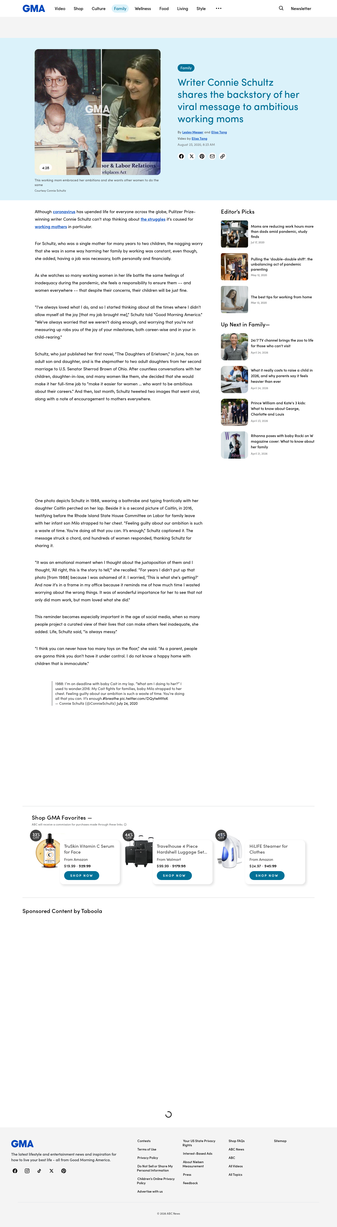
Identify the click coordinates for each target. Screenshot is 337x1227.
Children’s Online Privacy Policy (156, 1180)
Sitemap (280, 1140)
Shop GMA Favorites (59, 817)
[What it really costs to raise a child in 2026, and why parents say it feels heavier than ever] (268, 379)
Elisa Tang (219, 132)
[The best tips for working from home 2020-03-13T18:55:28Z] (268, 299)
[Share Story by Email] (212, 156)
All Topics (235, 1174)
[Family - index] (186, 68)
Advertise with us (150, 1191)
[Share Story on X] (191, 156)
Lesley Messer (192, 132)
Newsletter (301, 8)
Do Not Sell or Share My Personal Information (155, 1168)
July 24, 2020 (127, 703)
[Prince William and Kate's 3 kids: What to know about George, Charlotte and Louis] (268, 412)
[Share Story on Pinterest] (202, 156)
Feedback (190, 1182)
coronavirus (64, 211)
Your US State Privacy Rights (199, 1142)
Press (187, 1174)
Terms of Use (146, 1149)
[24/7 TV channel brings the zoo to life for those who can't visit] (268, 346)
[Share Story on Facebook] (181, 156)
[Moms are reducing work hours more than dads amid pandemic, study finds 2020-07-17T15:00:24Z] (268, 234)
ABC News (236, 1149)
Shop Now (81, 875)
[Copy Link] (222, 156)
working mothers (51, 226)
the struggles (153, 219)
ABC (232, 1157)
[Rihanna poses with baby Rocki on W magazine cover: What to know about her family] (268, 445)
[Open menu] (218, 8)
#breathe (111, 698)
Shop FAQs (237, 1140)
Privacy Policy (147, 1157)
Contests (143, 1140)
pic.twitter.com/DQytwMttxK (144, 698)
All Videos (236, 1166)
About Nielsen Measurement (193, 1163)
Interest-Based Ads (197, 1153)
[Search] (281, 8)
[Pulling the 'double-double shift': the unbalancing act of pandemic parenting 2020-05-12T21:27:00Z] (268, 266)
